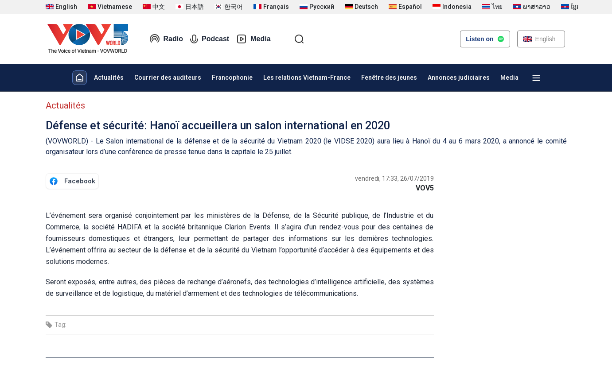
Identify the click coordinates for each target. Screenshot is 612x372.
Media (253, 39)
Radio (166, 39)
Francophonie (232, 77)
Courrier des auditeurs (167, 77)
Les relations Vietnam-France (307, 77)
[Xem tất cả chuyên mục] (536, 78)
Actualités (109, 77)
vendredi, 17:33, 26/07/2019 (394, 178)
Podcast (209, 39)
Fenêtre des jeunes (389, 77)
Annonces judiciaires (459, 77)
